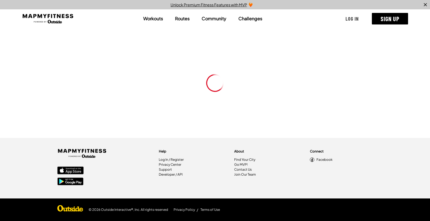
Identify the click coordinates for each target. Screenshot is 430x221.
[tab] (153, 18)
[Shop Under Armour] (70, 209)
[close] (425, 4)
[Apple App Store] (70, 170)
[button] (352, 18)
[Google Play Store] (70, 181)
